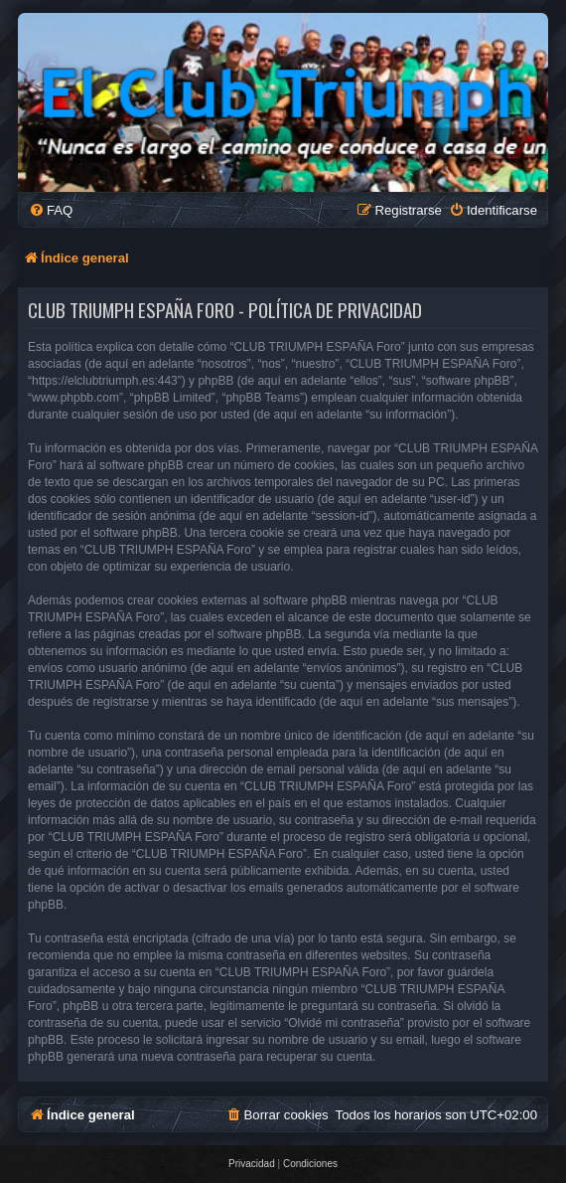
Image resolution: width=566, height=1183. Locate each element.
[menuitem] (50, 210)
